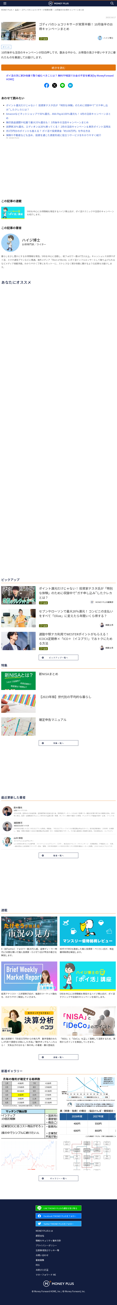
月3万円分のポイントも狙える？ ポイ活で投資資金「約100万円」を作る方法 (48, 131)
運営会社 (40, 1235)
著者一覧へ (58, 855)
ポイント (6, 47)
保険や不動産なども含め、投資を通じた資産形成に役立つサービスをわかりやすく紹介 (53, 135)
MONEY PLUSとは (44, 1230)
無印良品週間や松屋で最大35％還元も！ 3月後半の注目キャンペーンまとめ (47, 122)
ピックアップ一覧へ (58, 657)
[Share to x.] (54, 85)
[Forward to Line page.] (58, 1208)
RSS (38, 1264)
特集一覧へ (58, 743)
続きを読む (58, 68)
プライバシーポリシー (46, 1245)
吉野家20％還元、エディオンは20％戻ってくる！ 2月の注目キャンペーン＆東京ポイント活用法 (58, 126)
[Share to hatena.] (70, 85)
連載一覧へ (58, 1057)
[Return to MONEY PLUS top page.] (58, 3)
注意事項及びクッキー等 (47, 1250)
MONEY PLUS (6, 9)
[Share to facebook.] (46, 85)
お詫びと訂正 (42, 1269)
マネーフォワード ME (46, 1274)
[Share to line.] (62, 85)
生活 (17, 9)
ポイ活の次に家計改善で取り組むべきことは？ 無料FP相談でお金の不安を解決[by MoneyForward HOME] (60, 77)
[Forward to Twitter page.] (58, 1223)
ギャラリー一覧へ (58, 1178)
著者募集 (40, 1260)
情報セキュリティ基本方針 (48, 1240)
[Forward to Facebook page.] (58, 1216)
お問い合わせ (42, 1255)
